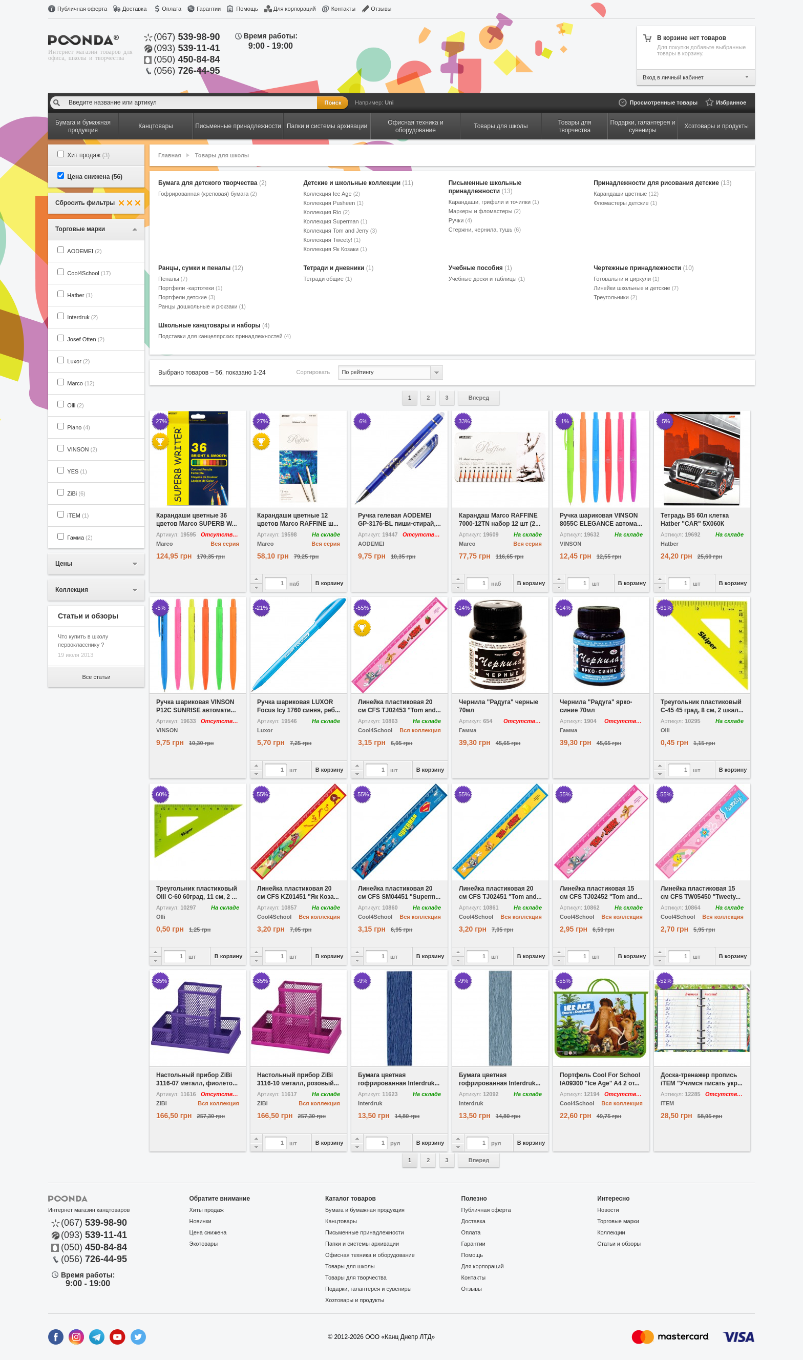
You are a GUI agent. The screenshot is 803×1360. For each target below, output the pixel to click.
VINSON (82, 449)
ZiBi (76, 493)
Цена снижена (94, 176)
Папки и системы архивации (362, 1244)
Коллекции (611, 1232)
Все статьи (96, 677)
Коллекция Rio (326, 212)
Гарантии (209, 9)
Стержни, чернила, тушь (485, 229)
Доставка (134, 9)
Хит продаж (88, 155)
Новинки (200, 1221)
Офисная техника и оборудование (370, 1255)
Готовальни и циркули (626, 279)
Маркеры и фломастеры (485, 211)
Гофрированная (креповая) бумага (207, 194)
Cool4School (89, 273)
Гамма (79, 537)
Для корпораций (294, 9)
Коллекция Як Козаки (335, 249)
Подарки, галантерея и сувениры (368, 1289)
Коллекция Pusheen (333, 203)
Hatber (80, 295)
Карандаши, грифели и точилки (494, 202)
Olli (75, 405)
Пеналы (172, 279)
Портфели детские (187, 297)
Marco (80, 383)
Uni (389, 102)
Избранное (731, 102)
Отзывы (381, 9)
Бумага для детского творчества (212, 183)
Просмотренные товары (663, 102)
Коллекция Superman (335, 221)
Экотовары (203, 1244)
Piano (78, 427)
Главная (169, 155)
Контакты (343, 9)
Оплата (171, 9)
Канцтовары (341, 1221)
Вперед (479, 398)
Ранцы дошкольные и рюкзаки (202, 306)
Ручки (460, 220)
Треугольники (615, 297)
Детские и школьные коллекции (358, 183)
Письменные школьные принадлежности (485, 187)
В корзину (329, 583)
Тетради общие (327, 279)
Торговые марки (618, 1221)
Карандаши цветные (626, 194)
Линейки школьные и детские (636, 288)
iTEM (78, 515)
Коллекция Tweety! (332, 240)
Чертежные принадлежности (644, 268)
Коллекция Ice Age (331, 194)
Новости (608, 1210)
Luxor (78, 361)
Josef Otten (85, 339)
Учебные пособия (480, 268)
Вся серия (224, 544)
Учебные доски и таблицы (487, 279)
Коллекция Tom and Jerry (340, 231)
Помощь (247, 9)
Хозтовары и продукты (354, 1300)
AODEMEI (84, 251)
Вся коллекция (420, 730)
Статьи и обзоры (619, 1244)
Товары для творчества (356, 1277)
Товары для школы (222, 155)
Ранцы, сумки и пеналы (200, 268)
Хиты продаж (206, 1210)
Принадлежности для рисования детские (662, 183)
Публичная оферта (82, 9)
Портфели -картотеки (190, 288)
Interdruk (82, 317)
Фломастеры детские (625, 203)
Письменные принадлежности (364, 1232)
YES (77, 471)
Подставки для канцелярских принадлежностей (224, 336)
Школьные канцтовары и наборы (214, 325)
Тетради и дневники (338, 268)
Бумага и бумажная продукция (365, 1210)
